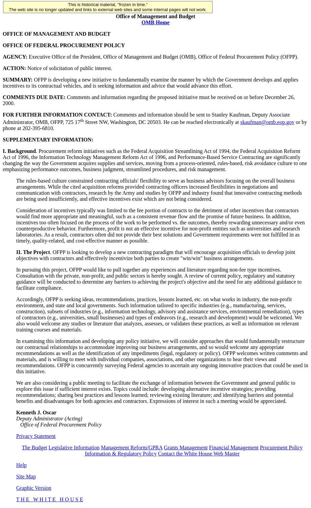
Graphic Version (33, 488)
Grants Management (186, 447)
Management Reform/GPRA (132, 447)
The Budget (34, 447)
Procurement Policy (281, 447)
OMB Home (155, 22)
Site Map (26, 476)
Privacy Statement (36, 436)
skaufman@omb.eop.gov (267, 122)
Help (21, 465)
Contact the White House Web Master (199, 453)
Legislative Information (74, 447)
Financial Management (233, 447)
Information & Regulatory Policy (121, 453)
